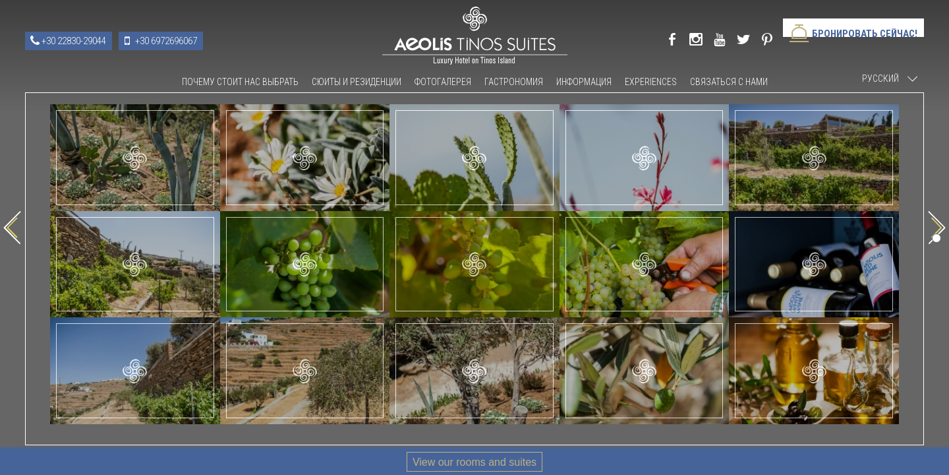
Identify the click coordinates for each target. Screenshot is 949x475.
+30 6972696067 (166, 41)
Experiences (651, 82)
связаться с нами (729, 82)
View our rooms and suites (474, 462)
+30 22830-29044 (74, 41)
